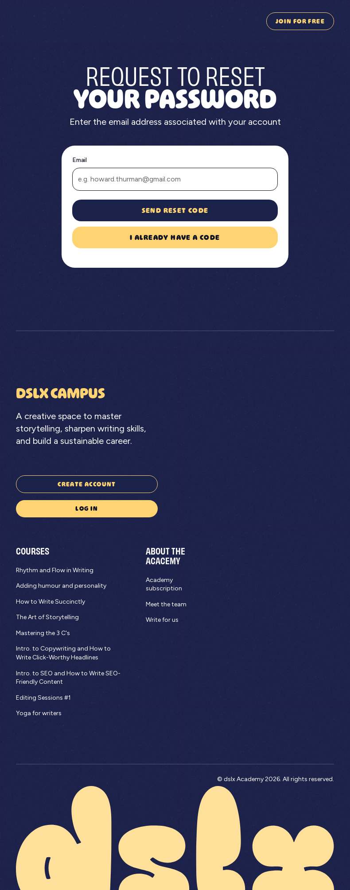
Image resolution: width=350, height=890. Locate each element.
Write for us (162, 620)
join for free (300, 21)
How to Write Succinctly (50, 601)
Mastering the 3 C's (43, 633)
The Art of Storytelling (47, 617)
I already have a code (175, 237)
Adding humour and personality (61, 585)
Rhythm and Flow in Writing (54, 570)
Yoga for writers (39, 713)
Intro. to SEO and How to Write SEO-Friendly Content (68, 678)
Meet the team (166, 604)
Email (79, 160)
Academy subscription (164, 584)
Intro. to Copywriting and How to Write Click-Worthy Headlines (63, 653)
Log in (86, 508)
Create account (87, 484)
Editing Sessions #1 (43, 697)
